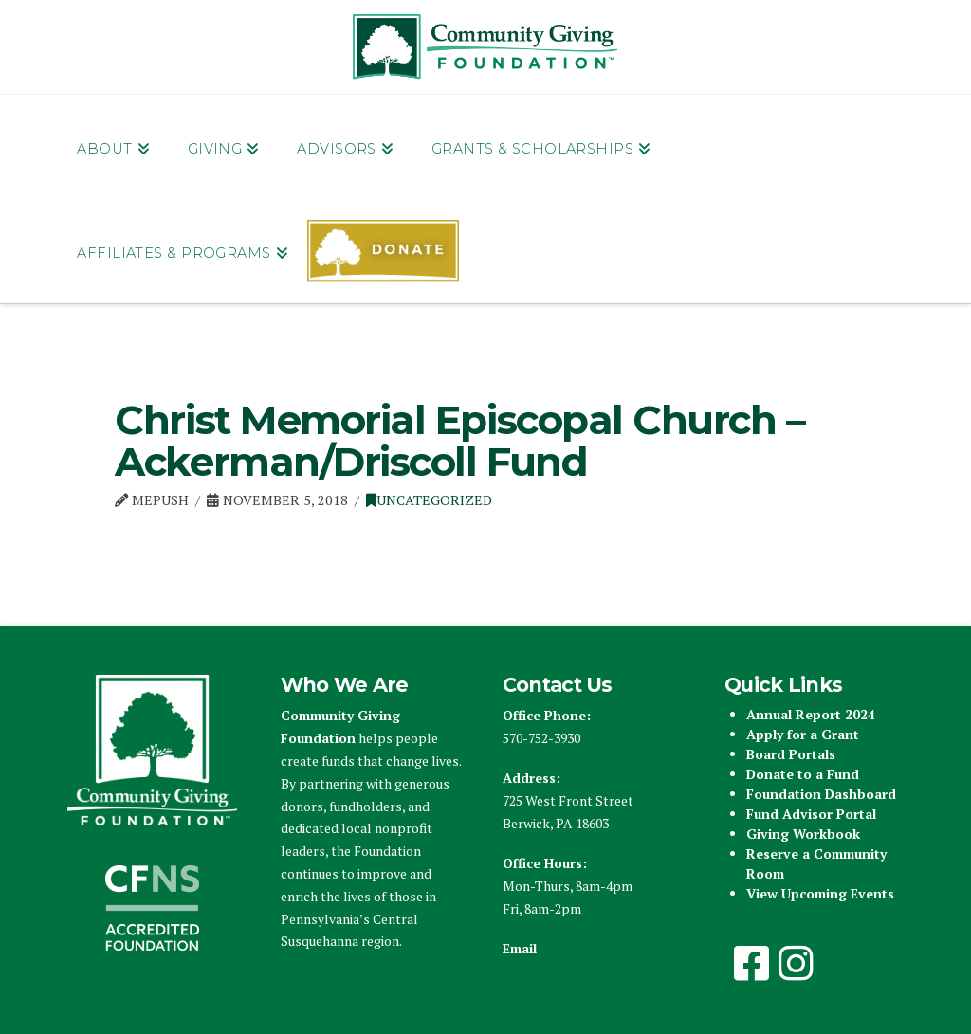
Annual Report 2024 (810, 714)
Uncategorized (429, 500)
